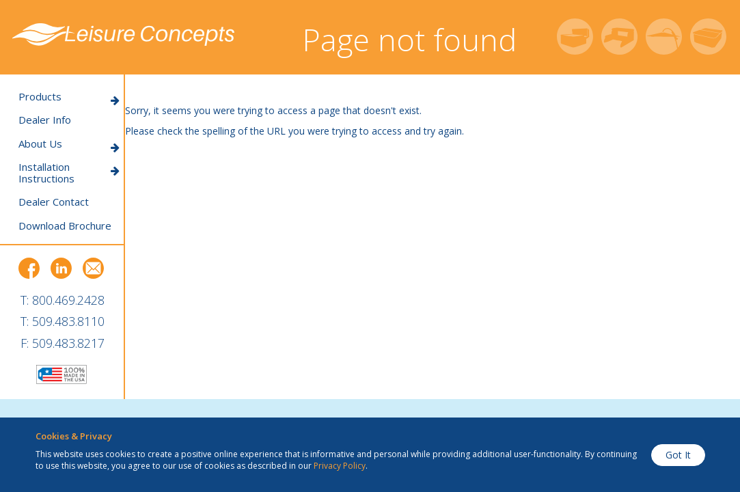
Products (69, 96)
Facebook (29, 268)
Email (94, 268)
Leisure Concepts (123, 35)
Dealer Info (44, 120)
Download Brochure (64, 226)
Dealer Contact (53, 202)
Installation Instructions (69, 172)
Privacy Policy (340, 466)
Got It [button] (678, 454)
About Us (69, 144)
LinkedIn (61, 268)
